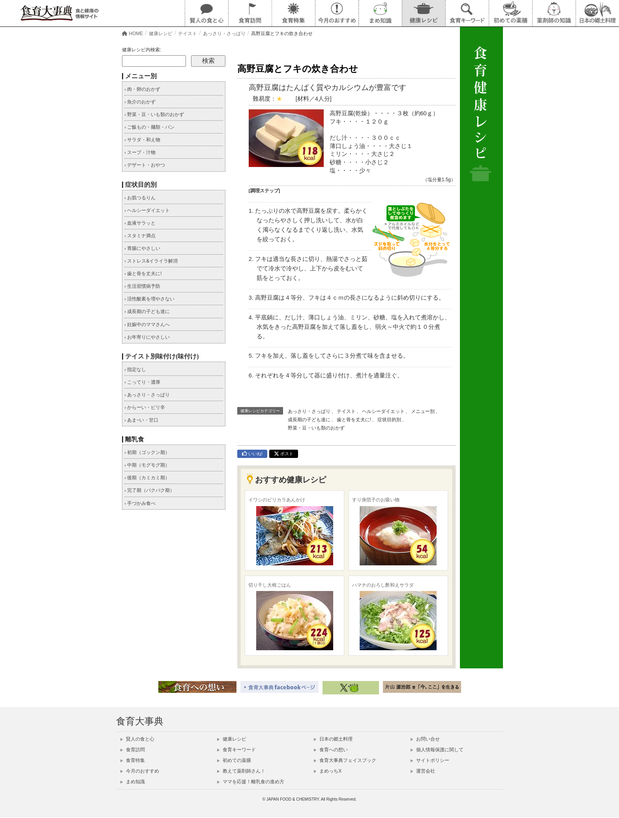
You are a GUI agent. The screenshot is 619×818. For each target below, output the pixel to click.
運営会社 (423, 771)
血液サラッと (140, 223)
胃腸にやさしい (142, 248)
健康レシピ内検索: (141, 50)
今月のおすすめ (139, 771)
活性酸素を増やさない (149, 299)
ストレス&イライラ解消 (151, 261)
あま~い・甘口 (141, 420)
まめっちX (327, 771)
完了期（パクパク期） (149, 490)
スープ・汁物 (140, 152)
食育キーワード (236, 749)
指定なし (135, 369)
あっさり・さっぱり (309, 411)
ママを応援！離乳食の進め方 (250, 781)
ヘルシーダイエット (383, 411)
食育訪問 (132, 749)
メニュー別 (423, 411)
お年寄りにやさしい (147, 337)
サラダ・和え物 (142, 140)
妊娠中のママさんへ (147, 324)
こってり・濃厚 (142, 382)
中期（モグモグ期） (147, 465)
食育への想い (331, 749)
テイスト (346, 411)
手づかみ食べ (140, 503)
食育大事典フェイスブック (345, 760)
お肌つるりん (140, 198)
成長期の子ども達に (309, 419)
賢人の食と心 (137, 739)
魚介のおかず (140, 102)
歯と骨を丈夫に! (354, 419)
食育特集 (132, 760)
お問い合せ (425, 739)
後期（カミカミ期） (147, 477)
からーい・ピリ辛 (144, 407)
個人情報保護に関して (437, 749)
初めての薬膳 (234, 760)
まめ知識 (132, 781)
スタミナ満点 (140, 235)
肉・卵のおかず (142, 89)
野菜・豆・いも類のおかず (316, 428)
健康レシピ (231, 739)
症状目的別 (389, 419)
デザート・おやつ (144, 165)
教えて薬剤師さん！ (241, 771)
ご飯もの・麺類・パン (149, 127)
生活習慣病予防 (142, 286)
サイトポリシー (430, 760)
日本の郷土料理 (333, 739)
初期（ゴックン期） (147, 452)
